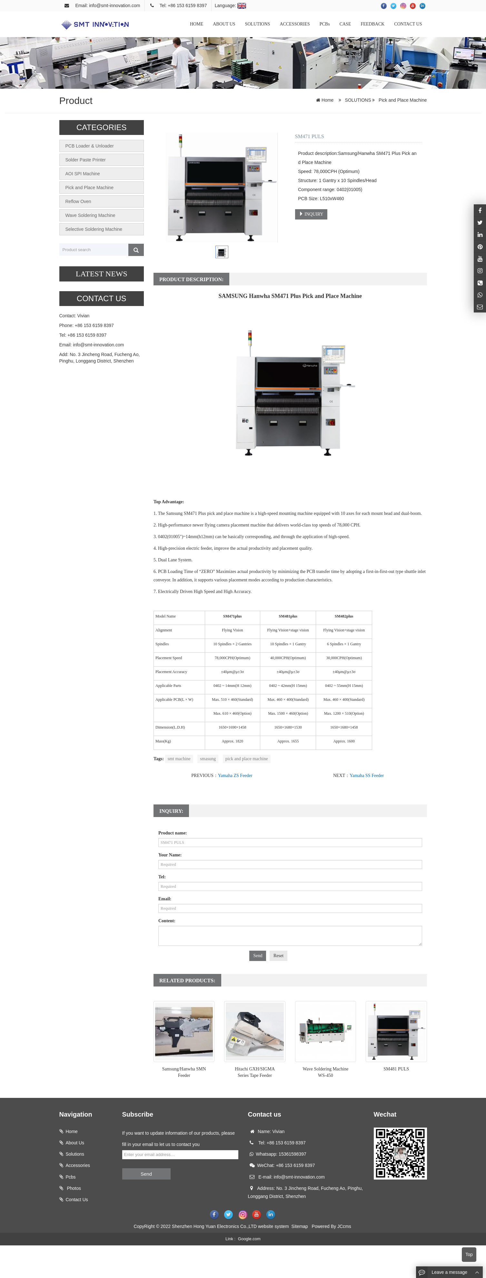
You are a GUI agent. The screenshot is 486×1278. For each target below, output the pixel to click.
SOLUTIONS (257, 24)
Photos (73, 1188)
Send (257, 955)
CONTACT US (408, 24)
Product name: (172, 833)
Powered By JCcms (332, 1226)
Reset (278, 955)
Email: (164, 898)
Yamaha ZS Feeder (235, 775)
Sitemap (300, 1226)
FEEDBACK (372, 24)
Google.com (249, 1238)
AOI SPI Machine (82, 173)
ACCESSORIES (295, 24)
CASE (345, 24)
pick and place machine (246, 758)
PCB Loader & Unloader (89, 145)
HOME (196, 24)
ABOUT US (224, 24)
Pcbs (71, 1177)
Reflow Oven (78, 201)
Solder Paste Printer (85, 159)
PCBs (325, 24)
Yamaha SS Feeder (367, 775)
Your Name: (170, 855)
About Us (75, 1142)
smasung (208, 758)
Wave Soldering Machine (90, 215)
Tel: (162, 876)
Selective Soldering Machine (94, 229)
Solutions (75, 1154)
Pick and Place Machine (402, 100)
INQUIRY (311, 214)
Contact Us (77, 1199)
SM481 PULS (396, 1069)
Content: (166, 920)
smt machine (179, 758)
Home (327, 100)
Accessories (78, 1165)
